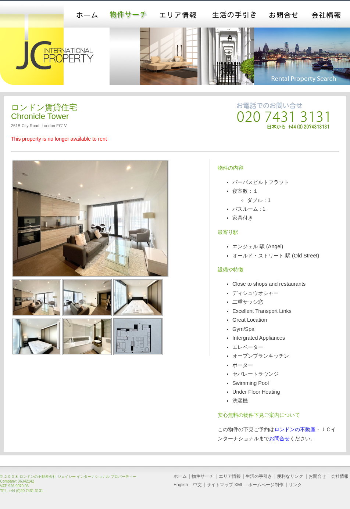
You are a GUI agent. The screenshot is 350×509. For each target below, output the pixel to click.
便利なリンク (290, 476)
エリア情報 (178, 14)
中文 (197, 484)
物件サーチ (128, 14)
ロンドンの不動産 (294, 429)
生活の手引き (234, 14)
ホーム (84, 14)
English (181, 484)
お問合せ (284, 14)
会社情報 (327, 14)
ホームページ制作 (265, 484)
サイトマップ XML (225, 484)
